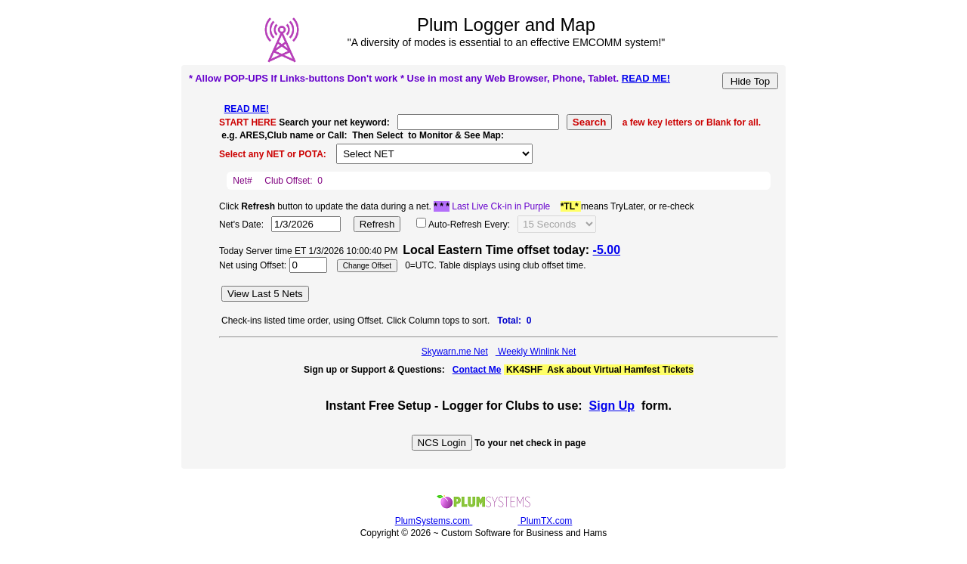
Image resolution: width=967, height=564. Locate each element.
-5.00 (606, 249)
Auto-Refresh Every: (469, 224)
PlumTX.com (544, 521)
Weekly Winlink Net (536, 351)
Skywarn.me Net (455, 351)
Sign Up (612, 405)
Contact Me (477, 369)
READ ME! (646, 78)
